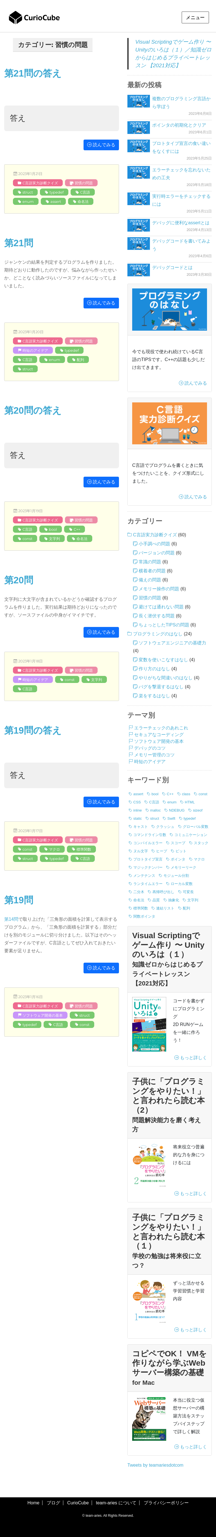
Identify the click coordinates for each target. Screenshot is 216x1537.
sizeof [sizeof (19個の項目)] (197, 810)
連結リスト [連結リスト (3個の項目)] (165, 908)
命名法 (83, 201)
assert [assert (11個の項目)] (138, 794)
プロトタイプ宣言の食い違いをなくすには (181, 147)
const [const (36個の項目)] (203, 794)
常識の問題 (150, 561)
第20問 (18, 580)
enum (28, 201)
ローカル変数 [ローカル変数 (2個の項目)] (182, 884)
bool (53, 529)
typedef (57, 192)
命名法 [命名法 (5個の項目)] (138, 900)
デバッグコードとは (172, 267)
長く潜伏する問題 (157, 615)
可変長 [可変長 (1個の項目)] (188, 892)
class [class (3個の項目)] (186, 794)
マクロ (54, 849)
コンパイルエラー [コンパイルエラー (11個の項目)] (148, 843)
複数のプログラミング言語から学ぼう (181, 102)
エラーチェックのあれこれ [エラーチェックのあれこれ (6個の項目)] (161, 727)
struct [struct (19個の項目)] (154, 818)
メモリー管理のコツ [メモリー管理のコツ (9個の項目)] (154, 754)
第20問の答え (33, 410)
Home (33, 1502)
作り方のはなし (154, 668)
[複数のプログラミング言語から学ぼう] (138, 101)
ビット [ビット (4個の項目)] (181, 851)
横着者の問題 (152, 570)
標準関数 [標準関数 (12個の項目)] (140, 908)
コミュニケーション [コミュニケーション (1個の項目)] (190, 835)
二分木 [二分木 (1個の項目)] (138, 892)
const (27, 538)
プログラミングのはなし (158, 633)
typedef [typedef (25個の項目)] (190, 818)
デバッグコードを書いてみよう (181, 245)
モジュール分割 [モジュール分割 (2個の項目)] (176, 875)
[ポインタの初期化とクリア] (138, 127)
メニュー (195, 17)
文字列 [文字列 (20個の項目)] (192, 900)
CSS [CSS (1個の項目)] (137, 802)
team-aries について (116, 1502)
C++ (77, 529)
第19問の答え (33, 730)
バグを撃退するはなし (161, 686)
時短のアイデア (35, 350)
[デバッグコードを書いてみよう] (138, 243)
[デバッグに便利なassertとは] (138, 225)
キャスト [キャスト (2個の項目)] (140, 826)
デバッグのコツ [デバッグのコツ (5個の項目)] (150, 748)
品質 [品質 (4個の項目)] (156, 900)
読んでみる (101, 144)
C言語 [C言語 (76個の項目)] (154, 802)
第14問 (11, 919)
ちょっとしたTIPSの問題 (164, 624)
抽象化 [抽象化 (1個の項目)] (173, 900)
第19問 (18, 900)
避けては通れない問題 (161, 606)
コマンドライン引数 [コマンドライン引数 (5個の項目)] (149, 835)
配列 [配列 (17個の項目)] (186, 908)
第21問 (18, 243)
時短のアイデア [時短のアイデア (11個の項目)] (150, 761)
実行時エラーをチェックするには (181, 200)
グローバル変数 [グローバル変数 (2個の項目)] (195, 826)
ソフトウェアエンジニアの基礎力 (172, 642)
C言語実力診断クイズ (40, 183)
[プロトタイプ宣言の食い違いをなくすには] (138, 146)
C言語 (85, 192)
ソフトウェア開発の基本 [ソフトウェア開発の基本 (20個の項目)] (159, 741)
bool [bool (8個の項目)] (155, 794)
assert (55, 201)
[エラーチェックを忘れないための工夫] (138, 172)
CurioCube (78, 1502)
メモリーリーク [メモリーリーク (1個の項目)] (183, 867)
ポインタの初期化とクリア (179, 125)
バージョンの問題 (157, 552)
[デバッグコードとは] (138, 270)
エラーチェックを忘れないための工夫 (181, 173)
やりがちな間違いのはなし (166, 677)
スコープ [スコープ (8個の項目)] (178, 843)
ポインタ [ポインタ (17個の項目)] (178, 859)
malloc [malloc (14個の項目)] (155, 810)
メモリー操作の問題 (159, 588)
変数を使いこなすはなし (163, 659)
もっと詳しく (190, 1057)
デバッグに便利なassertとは (181, 222)
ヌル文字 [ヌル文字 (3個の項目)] (140, 851)
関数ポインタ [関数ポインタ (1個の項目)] (144, 916)
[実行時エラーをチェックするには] (138, 198)
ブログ (53, 1502)
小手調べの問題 (154, 543)
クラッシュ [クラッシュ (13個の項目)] (165, 826)
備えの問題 (150, 579)
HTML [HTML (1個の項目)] (190, 802)
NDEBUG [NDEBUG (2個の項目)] (177, 810)
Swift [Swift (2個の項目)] (171, 818)
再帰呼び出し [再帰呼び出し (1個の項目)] (163, 892)
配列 (80, 359)
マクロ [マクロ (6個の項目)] (199, 859)
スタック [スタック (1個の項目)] (201, 843)
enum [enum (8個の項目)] (172, 802)
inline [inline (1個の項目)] (137, 810)
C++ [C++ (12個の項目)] (170, 794)
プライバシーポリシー (166, 1502)
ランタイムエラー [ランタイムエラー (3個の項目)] (148, 884)
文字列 (54, 538)
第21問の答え (33, 73)
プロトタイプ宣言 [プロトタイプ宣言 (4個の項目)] (148, 859)
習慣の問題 (84, 183)
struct (27, 192)
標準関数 (83, 849)
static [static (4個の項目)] (137, 818)
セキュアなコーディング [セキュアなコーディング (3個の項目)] (159, 734)
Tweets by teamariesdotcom (155, 1465)
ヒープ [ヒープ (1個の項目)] (161, 851)
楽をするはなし (154, 695)
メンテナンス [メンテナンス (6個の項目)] (144, 875)
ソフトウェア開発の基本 (42, 1015)
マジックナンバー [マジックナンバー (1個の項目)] (148, 867)
